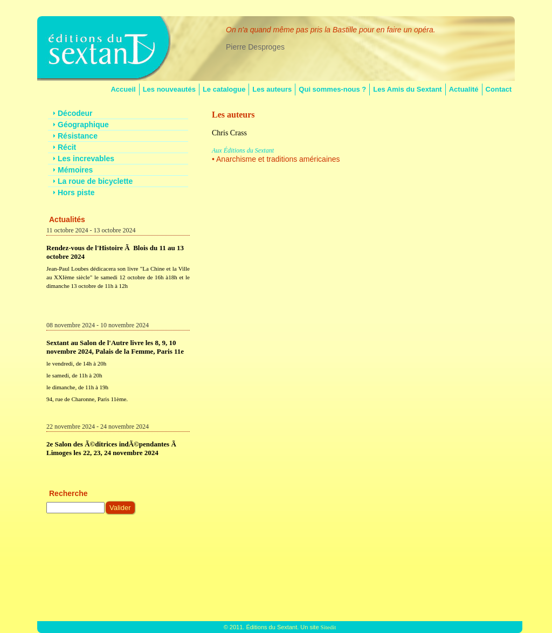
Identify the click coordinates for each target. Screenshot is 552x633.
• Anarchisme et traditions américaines (276, 159)
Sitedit (328, 627)
